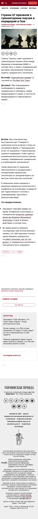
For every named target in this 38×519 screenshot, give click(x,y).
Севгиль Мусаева (25, 495)
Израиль (20, 252)
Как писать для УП (13, 424)
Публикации (14, 8)
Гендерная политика (24, 419)
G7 (13, 252)
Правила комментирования (12, 291)
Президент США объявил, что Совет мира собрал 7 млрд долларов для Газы (16, 321)
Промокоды (18, 426)
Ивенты (25, 414)
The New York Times (21, 80)
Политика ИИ (10, 419)
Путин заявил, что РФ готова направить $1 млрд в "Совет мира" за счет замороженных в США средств (18, 331)
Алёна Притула (27, 497)
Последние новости (12, 355)
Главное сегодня (9, 299)
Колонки (23, 8)
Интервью (32, 8)
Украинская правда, (8, 24)
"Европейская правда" (24, 24)
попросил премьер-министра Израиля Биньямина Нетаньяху (18, 217)
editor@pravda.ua (25, 498)
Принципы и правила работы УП (18, 421)
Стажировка (25, 424)
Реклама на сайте (15, 414)
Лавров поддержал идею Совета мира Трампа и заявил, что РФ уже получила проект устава (18, 341)
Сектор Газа (6, 252)
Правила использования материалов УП (18, 416)
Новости (5, 8)
